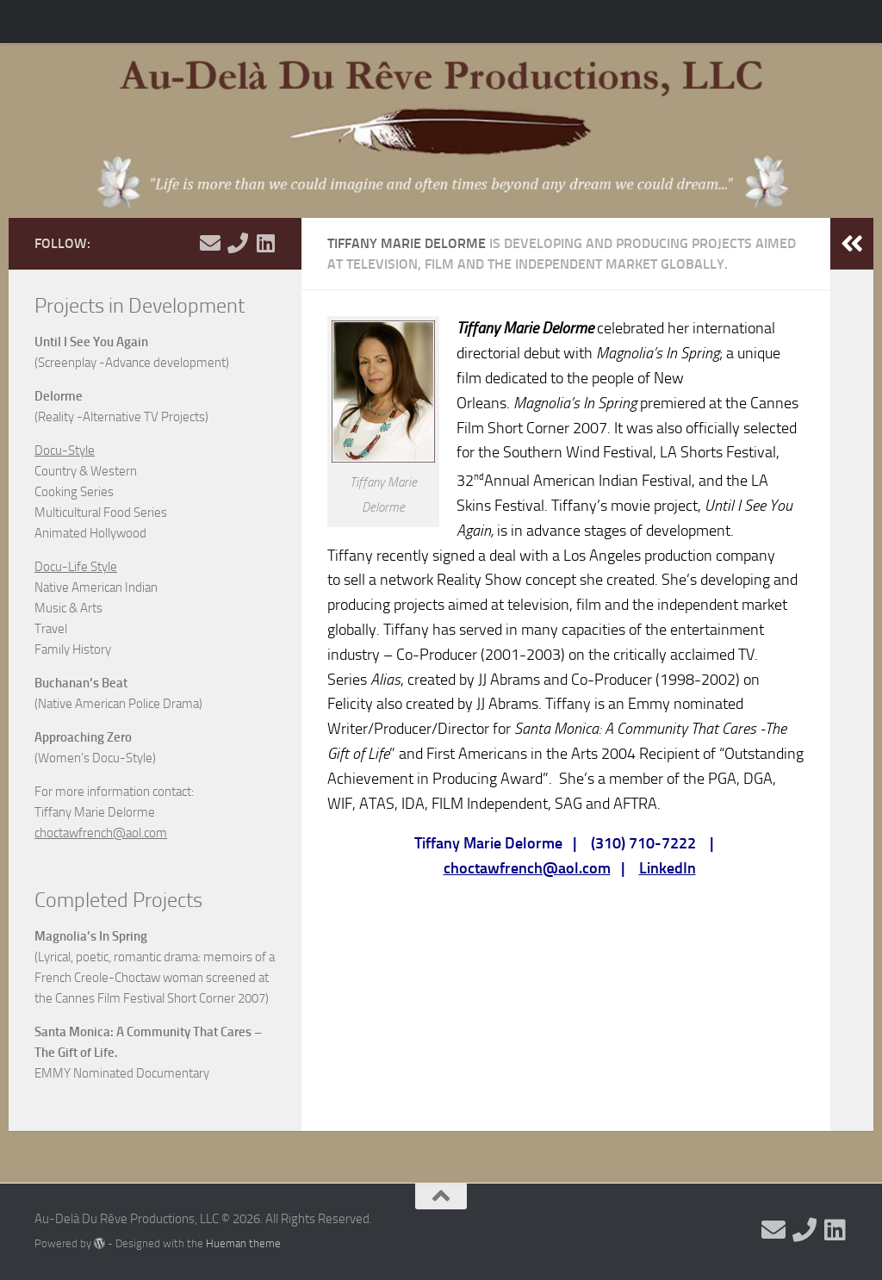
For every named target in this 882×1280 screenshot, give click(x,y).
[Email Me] (210, 243)
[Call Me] (237, 243)
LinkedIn (667, 868)
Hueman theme (243, 1243)
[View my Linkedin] (265, 243)
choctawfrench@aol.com (527, 868)
